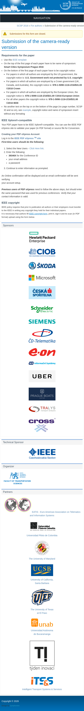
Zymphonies (15, 706)
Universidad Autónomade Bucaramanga (42, 630)
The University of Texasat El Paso (42, 609)
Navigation (42, 18)
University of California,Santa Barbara (42, 579)
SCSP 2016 (22, 25)
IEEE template (19, 60)
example (27, 110)
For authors (36, 25)
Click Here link (36, 148)
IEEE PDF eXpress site (27, 138)
